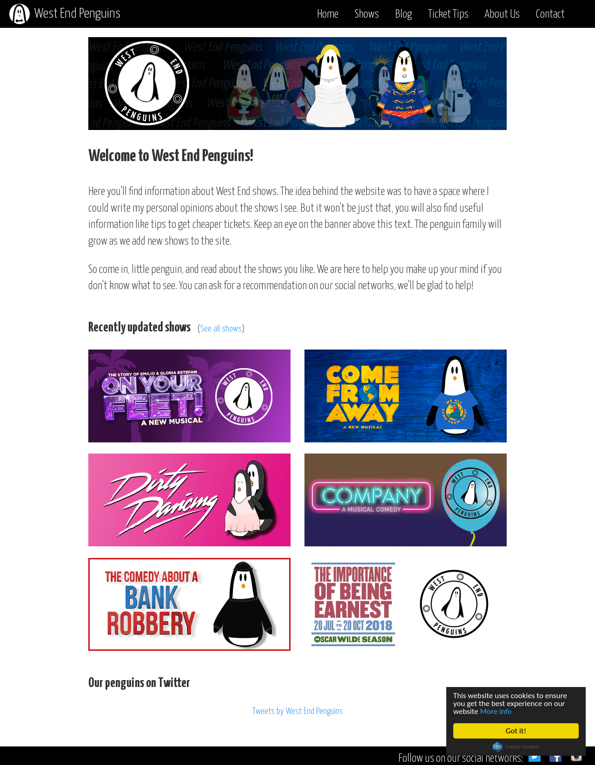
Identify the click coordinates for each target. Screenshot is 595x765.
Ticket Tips (448, 14)
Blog (403, 14)
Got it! (516, 731)
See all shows (221, 328)
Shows (367, 14)
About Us (502, 14)
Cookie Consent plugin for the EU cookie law (516, 747)
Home (327, 14)
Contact (550, 14)
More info (496, 711)
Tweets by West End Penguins (297, 711)
